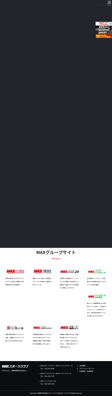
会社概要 (82, 366)
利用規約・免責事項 (86, 371)
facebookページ (98, 223)
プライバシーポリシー (87, 368)
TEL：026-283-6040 (47, 368)
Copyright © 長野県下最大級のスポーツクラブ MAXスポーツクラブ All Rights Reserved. (56, 393)
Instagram (14, 218)
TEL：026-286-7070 (47, 376)
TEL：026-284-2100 (47, 384)
